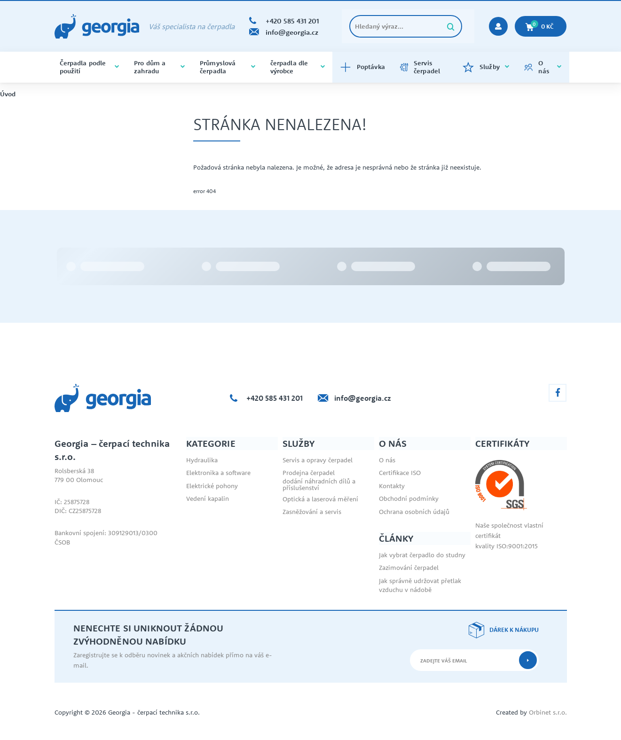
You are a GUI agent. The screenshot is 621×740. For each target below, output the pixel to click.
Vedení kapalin (207, 498)
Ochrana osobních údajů (414, 511)
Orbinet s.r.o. (548, 712)
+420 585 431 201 (274, 398)
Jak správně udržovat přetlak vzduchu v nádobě (420, 585)
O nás (543, 67)
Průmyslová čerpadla (227, 67)
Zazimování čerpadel (409, 567)
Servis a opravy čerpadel (318, 460)
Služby (486, 67)
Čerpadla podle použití (89, 67)
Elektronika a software (218, 472)
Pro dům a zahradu (159, 67)
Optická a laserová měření (320, 499)
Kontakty (392, 486)
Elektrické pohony (212, 486)
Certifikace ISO (400, 472)
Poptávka (362, 67)
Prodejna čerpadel (309, 472)
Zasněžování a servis (312, 511)
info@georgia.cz (362, 398)
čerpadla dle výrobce (297, 67)
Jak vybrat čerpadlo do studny (422, 555)
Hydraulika (202, 460)
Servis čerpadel (420, 67)
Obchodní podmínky (409, 498)
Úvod (8, 94)
